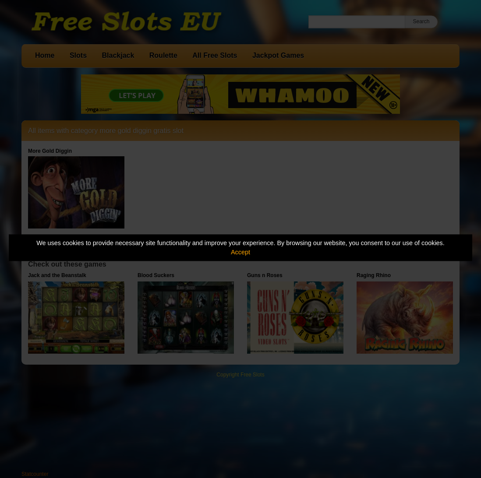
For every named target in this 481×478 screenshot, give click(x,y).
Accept (240, 252)
